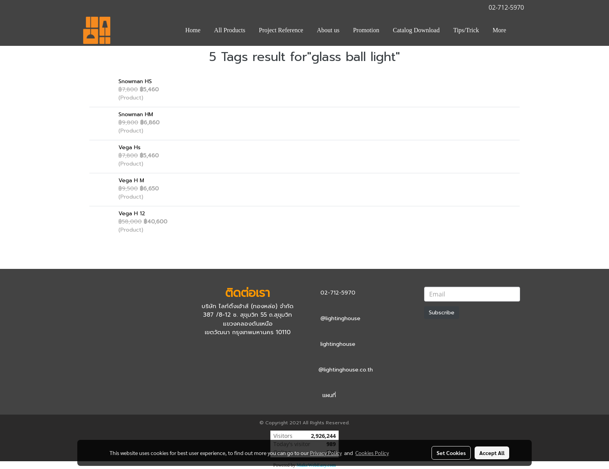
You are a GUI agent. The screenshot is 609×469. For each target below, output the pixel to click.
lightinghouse (337, 344)
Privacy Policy (326, 452)
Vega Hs (129, 147)
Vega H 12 (131, 213)
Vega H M (131, 180)
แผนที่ (329, 395)
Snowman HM (135, 114)
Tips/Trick (466, 30)
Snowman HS (135, 81)
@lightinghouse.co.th (345, 370)
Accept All (492, 452)
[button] (520, 30)
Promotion (366, 30)
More (499, 30)
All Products (229, 30)
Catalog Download (416, 30)
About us (328, 30)
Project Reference (281, 30)
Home (192, 30)
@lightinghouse (340, 318)
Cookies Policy (372, 452)
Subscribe (441, 313)
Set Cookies (451, 452)
